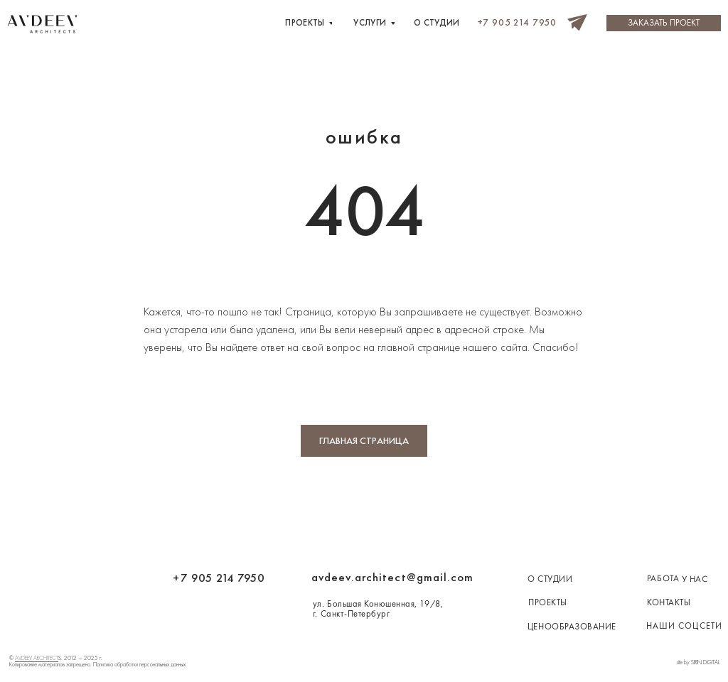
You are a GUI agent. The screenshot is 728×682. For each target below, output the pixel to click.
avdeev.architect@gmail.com (392, 577)
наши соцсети (684, 626)
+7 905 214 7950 (218, 577)
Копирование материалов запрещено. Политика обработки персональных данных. (98, 665)
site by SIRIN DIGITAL (697, 662)
